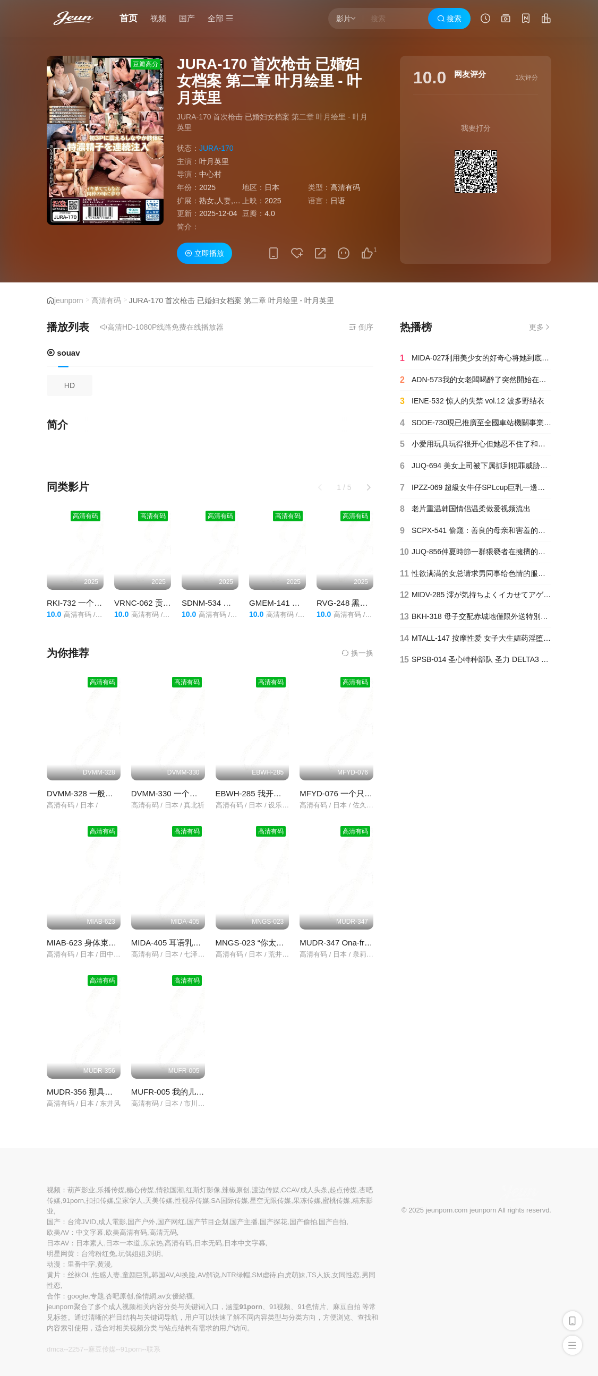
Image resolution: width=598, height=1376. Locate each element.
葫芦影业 (81, 1190)
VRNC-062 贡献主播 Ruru (160, 602)
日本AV (58, 1243)
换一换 (357, 653)
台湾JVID (81, 1222)
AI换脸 (185, 1275)
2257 (75, 1349)
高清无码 (163, 1232)
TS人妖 (318, 1275)
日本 (271, 187)
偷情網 (145, 1296)
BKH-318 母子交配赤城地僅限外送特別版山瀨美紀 (475, 617)
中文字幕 (90, 1232)
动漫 (54, 1264)
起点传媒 (343, 1190)
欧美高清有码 (126, 1232)
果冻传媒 (307, 1201)
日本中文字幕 (245, 1243)
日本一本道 (123, 1243)
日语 (337, 200)
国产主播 (244, 1222)
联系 (153, 1349)
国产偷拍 (303, 1222)
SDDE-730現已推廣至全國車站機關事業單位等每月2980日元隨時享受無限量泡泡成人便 (475, 423)
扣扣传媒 (100, 1201)
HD (69, 385)
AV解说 (209, 1275)
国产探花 (273, 1222)
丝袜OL (78, 1275)
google (77, 1296)
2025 (207, 187)
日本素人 (90, 1243)
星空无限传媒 (270, 1201)
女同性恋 (346, 1275)
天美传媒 (159, 1201)
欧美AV (58, 1232)
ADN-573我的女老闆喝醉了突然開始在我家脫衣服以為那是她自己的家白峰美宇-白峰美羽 (475, 380)
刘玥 (154, 1254)
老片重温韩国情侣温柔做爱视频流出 (465, 509)
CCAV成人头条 (304, 1190)
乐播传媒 (111, 1190)
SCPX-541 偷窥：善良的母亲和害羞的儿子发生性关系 (475, 531)
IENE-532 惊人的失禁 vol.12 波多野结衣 (472, 401)
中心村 (210, 174)
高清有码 (106, 300)
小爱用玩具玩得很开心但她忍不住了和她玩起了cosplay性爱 (475, 444)
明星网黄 (60, 1254)
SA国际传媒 (229, 1201)
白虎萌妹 (291, 1275)
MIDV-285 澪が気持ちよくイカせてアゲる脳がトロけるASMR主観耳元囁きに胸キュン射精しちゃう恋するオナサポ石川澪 (475, 595)
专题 (97, 1296)
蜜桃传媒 (336, 1201)
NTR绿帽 (236, 1275)
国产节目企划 (207, 1222)
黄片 (54, 1275)
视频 (158, 18)
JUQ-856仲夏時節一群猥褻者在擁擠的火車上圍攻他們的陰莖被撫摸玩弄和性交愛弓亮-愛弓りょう (475, 552)
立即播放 (204, 253)
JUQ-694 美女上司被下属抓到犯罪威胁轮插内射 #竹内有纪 (475, 466)
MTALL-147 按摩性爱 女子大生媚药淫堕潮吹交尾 (475, 638)
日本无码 (208, 1243)
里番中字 (81, 1264)
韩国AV (162, 1275)
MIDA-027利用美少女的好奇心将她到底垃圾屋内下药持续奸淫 (475, 358)
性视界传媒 (192, 1201)
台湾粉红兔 (98, 1254)
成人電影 (112, 1222)
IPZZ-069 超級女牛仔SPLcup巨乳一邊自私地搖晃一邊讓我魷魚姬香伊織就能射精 (475, 488)
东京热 (152, 1243)
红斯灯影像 (203, 1190)
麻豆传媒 (102, 1349)
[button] (368, 487)
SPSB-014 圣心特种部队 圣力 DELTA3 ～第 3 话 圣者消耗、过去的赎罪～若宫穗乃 (475, 660)
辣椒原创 (236, 1190)
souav (63, 352)
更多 (540, 327)
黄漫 (104, 1264)
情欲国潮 (170, 1190)
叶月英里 (214, 161)
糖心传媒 (140, 1190)
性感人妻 (106, 1275)
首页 (128, 18)
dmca (55, 1349)
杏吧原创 (119, 1296)
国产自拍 (332, 1222)
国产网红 (171, 1222)
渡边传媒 (265, 1190)
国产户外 (141, 1222)
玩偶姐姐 (132, 1254)
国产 (187, 18)
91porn (73, 1201)
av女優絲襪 (175, 1296)
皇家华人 (129, 1201)
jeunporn (68, 300)
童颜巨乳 (136, 1275)
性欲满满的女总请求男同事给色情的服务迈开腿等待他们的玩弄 (475, 574)
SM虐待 (264, 1275)
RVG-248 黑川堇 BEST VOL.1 (370, 602)
